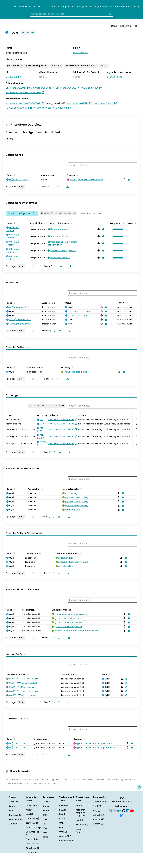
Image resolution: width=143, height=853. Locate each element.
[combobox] (71, 14)
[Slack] (114, 810)
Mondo (46, 801)
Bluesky (98, 823)
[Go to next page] (55, 266)
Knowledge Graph (66, 7)
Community (134, 7)
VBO (44, 828)
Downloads (31, 805)
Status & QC (32, 823)
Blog (96, 810)
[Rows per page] (21, 187)
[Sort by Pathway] (72, 367)
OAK (61, 823)
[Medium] (119, 810)
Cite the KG (32, 843)
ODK (61, 827)
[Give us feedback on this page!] (139, 787)
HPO (44, 815)
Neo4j (30, 814)
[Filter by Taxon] (58, 213)
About (51, 7)
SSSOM (62, 818)
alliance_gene (114, 77)
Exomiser (63, 805)
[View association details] (128, 179)
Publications (15, 819)
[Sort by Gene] (14, 175)
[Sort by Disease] (77, 175)
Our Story (14, 801)
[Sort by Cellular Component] (79, 553)
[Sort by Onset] (135, 223)
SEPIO (45, 837)
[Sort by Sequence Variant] (27, 674)
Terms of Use (32, 839)
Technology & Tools (98, 7)
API (28, 809)
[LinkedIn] (127, 810)
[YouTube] (132, 810)
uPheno (46, 810)
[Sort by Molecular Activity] (83, 488)
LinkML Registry (80, 831)
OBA (44, 823)
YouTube (98, 819)
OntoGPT (64, 831)
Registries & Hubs (118, 7)
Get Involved (99, 801)
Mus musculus (80, 52)
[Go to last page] (60, 266)
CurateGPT (65, 836)
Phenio (45, 819)
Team (12, 806)
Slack (97, 806)
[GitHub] (123, 810)
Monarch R (32, 818)
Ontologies (81, 7)
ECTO (45, 841)
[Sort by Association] (55, 175)
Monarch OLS (83, 805)
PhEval (62, 809)
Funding (13, 823)
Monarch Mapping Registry (80, 812)
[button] (117, 229)
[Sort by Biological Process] (72, 609)
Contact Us (15, 815)
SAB (11, 810)
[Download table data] (67, 186)
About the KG (33, 848)
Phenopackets (66, 840)
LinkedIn (98, 815)
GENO (45, 832)
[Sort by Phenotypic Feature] (70, 223)
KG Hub (80, 820)
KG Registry (82, 824)
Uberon (46, 806)
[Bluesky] (121, 815)
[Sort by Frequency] (123, 223)
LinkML (62, 814)
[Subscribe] (110, 810)
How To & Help (33, 827)
